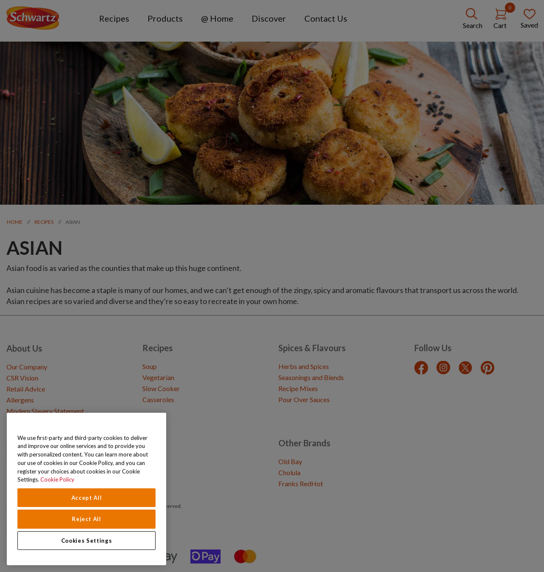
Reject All (86, 519)
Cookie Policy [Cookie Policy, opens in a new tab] (57, 479)
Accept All (86, 497)
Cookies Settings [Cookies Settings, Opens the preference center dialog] (86, 540)
